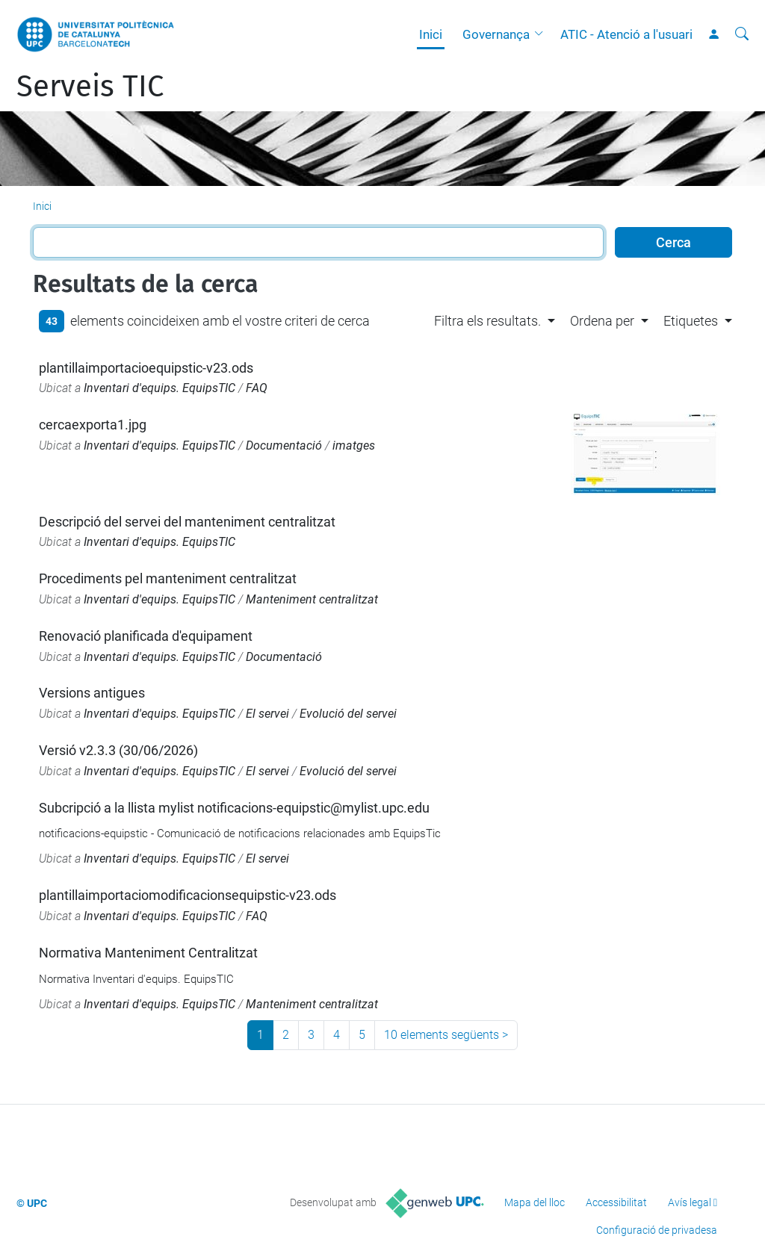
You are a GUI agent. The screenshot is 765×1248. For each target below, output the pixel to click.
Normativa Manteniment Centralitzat (148, 952)
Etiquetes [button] (690, 321)
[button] (542, 34)
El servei (267, 714)
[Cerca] (742, 34)
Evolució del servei (348, 714)
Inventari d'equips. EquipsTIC (159, 388)
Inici (430, 34)
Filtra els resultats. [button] (487, 321)
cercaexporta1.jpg (92, 424)
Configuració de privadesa (656, 1230)
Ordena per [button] (602, 321)
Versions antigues (92, 693)
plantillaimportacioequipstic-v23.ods (146, 368)
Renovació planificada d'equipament (146, 636)
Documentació (284, 445)
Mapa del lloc (534, 1202)
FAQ (256, 388)
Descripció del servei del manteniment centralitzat (187, 522)
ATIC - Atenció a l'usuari (626, 34)
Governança (496, 34)
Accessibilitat (616, 1202)
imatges (353, 445)
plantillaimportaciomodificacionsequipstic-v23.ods (187, 895)
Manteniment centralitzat (312, 599)
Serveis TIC (90, 87)
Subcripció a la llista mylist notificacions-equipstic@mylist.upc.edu (234, 808)
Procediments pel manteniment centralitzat (168, 578)
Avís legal (689, 1202)
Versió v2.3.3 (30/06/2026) (118, 750)
